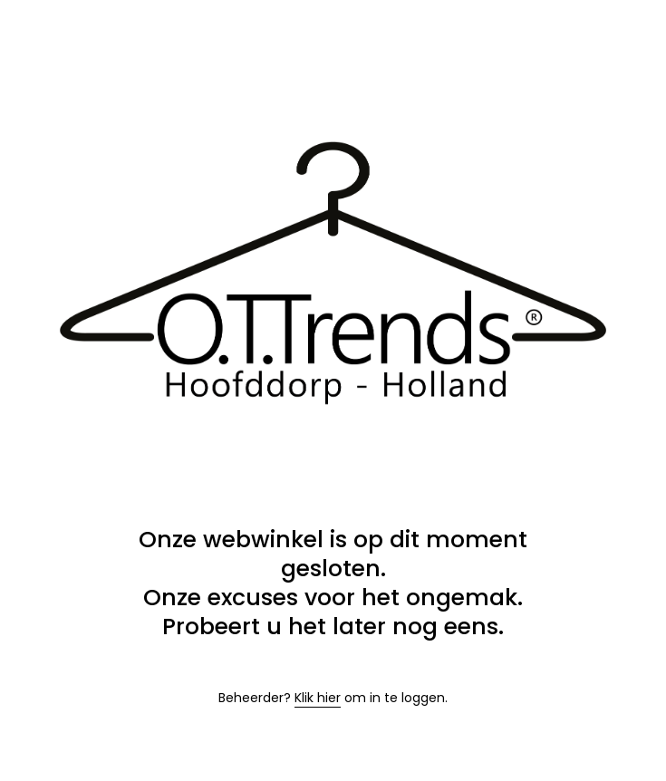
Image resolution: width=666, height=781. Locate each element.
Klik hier (317, 698)
